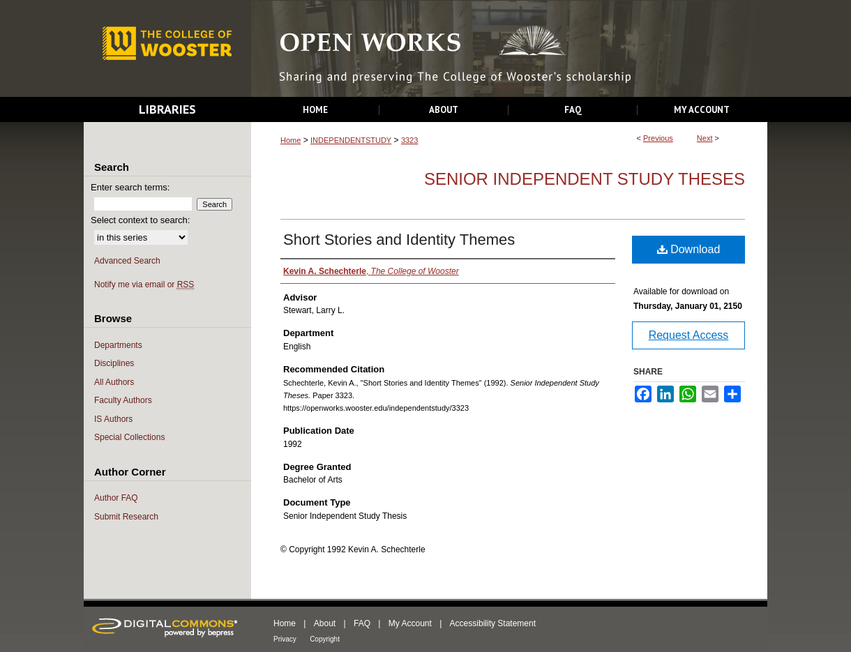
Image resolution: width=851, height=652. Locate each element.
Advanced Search (127, 261)
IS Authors (113, 419)
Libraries (167, 109)
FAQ (362, 623)
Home (290, 140)
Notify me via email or (144, 285)
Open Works (509, 49)
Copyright (325, 639)
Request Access (689, 335)
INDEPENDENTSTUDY (350, 140)
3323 (409, 140)
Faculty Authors (123, 400)
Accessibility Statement (493, 623)
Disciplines (114, 363)
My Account (410, 623)
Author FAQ (116, 498)
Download (689, 249)
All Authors (114, 382)
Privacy (284, 639)
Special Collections (129, 437)
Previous (658, 138)
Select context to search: (140, 220)
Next (705, 138)
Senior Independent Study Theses (584, 178)
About (325, 623)
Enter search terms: (130, 187)
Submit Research (126, 517)
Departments (118, 345)
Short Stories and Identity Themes (399, 239)
